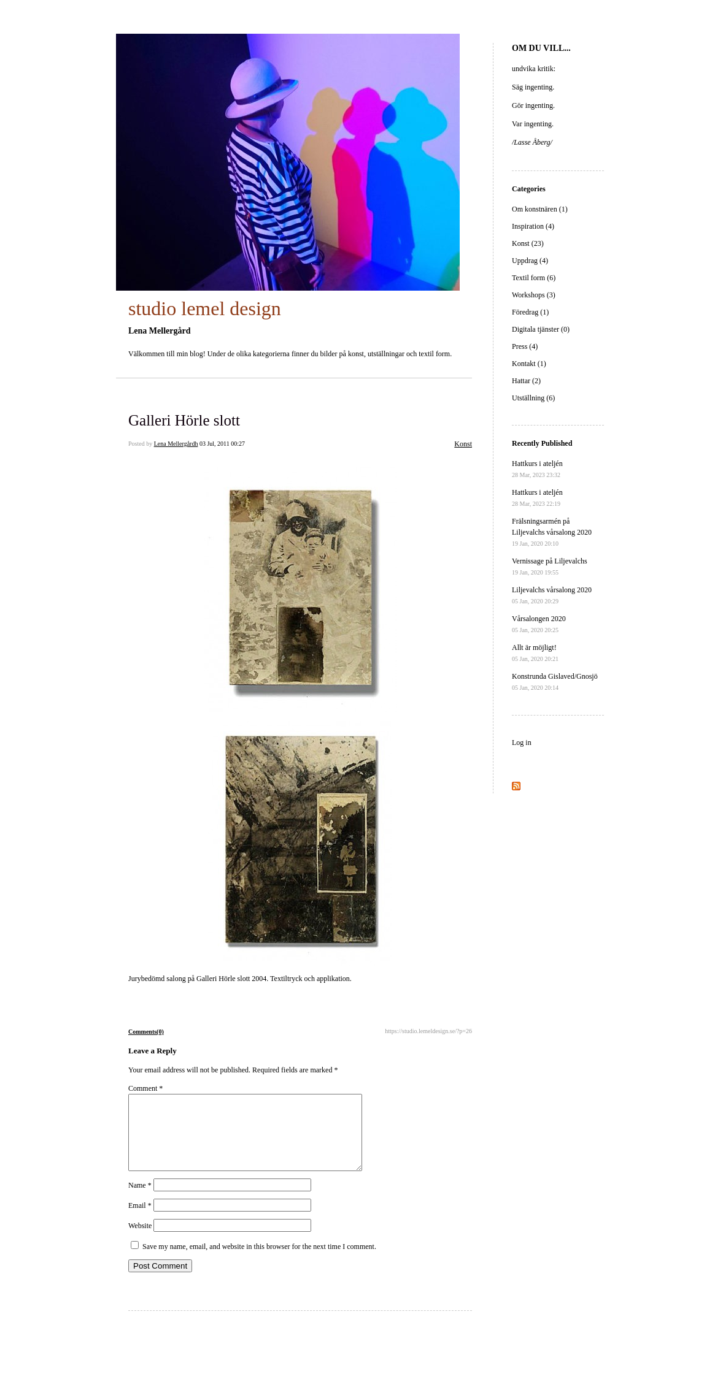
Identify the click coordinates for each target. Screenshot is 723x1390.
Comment (145, 1088)
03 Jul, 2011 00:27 (222, 443)
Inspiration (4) (533, 226)
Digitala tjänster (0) (541, 329)
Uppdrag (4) (530, 260)
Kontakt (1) (529, 363)
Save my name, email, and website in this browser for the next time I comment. (259, 1261)
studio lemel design (204, 308)
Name (140, 1200)
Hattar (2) (526, 380)
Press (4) (525, 346)
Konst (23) (528, 243)
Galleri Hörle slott (184, 420)
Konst (463, 444)
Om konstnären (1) (540, 209)
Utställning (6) (533, 398)
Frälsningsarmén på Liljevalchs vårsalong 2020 (552, 532)
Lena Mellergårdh (176, 443)
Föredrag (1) (530, 312)
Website (140, 1240)
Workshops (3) (533, 295)
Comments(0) (146, 1031)
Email (140, 1220)
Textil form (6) (533, 277)
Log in (522, 742)
